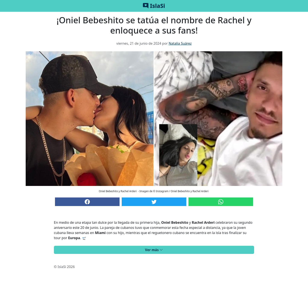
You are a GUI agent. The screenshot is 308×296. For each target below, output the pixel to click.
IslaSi (154, 6)
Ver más (154, 249)
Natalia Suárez (180, 43)
